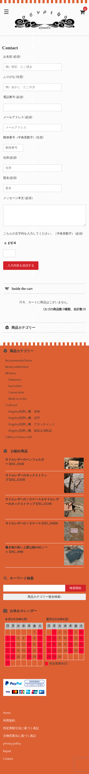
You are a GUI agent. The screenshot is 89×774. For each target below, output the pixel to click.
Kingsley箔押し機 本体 (24, 411)
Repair (7, 751)
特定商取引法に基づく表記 (21, 728)
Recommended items (18, 360)
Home (7, 713)
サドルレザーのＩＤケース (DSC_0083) (31, 523)
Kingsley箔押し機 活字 (24, 418)
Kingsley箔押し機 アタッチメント (31, 424)
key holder (15, 386)
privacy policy (12, 743)
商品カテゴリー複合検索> (45, 597)
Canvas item (16, 392)
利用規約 (9, 720)
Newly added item (17, 367)
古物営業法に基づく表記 (19, 736)
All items (10, 373)
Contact (8, 759)
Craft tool (11, 405)
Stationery (14, 379)
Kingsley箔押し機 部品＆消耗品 (30, 431)
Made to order (17, 399)
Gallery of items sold (18, 437)
